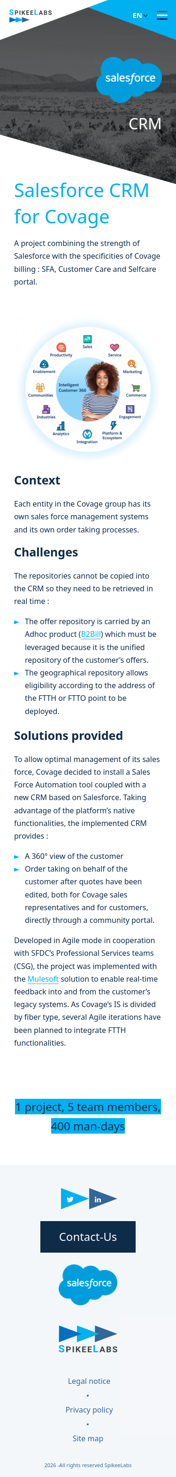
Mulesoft (43, 979)
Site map (88, 1438)
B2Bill (90, 634)
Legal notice (89, 1381)
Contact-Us (88, 1236)
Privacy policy (89, 1410)
